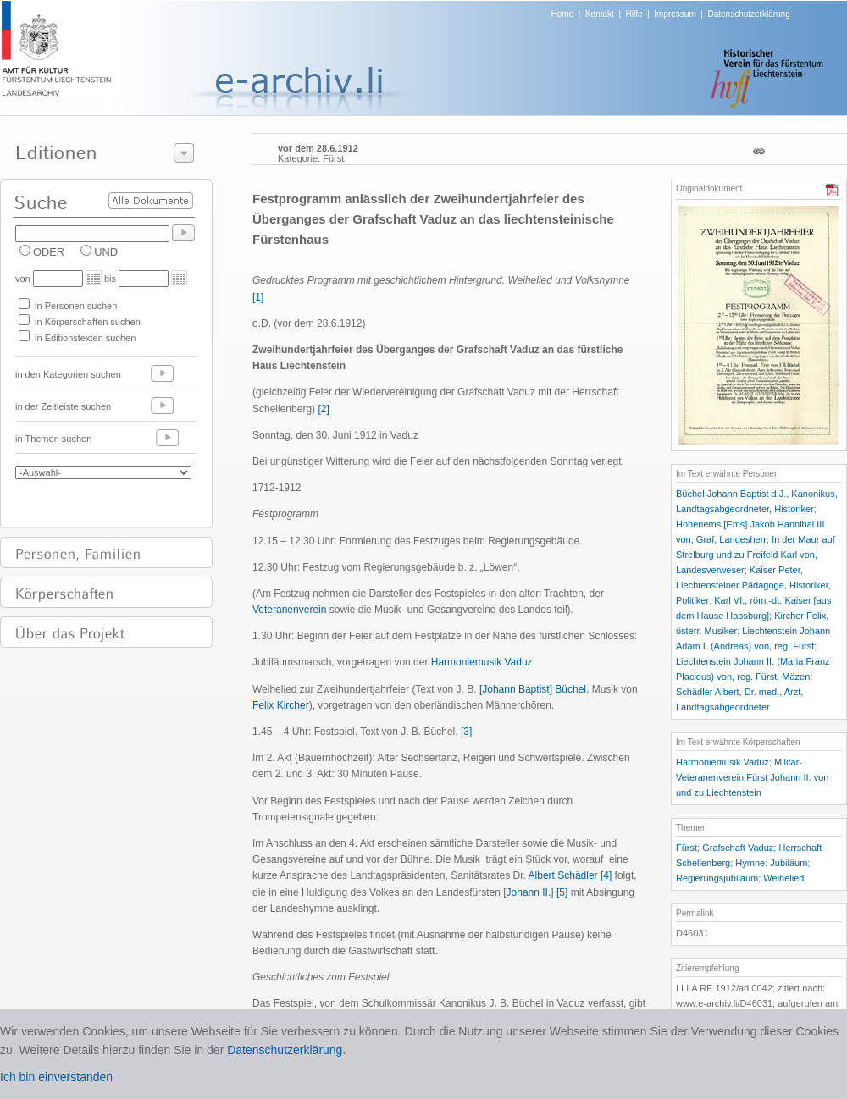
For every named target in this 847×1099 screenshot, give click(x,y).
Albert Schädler (563, 875)
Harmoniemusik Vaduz (482, 662)
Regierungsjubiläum (717, 878)
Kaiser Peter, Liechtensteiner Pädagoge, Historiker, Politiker (753, 585)
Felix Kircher (280, 705)
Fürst (686, 847)
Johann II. (529, 892)
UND (106, 252)
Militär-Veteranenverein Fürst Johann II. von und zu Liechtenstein (752, 777)
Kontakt (599, 14)
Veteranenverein (289, 610)
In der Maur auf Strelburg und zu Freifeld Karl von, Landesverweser (755, 554)
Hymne (750, 863)
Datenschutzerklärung (748, 14)
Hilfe (634, 14)
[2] (323, 409)
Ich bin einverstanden (56, 1077)
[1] (257, 297)
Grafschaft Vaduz (737, 847)
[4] (606, 875)
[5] (561, 892)
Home (562, 14)
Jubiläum (788, 863)
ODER (48, 252)
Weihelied (783, 878)
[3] (466, 731)
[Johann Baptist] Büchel (532, 689)
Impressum (674, 14)
